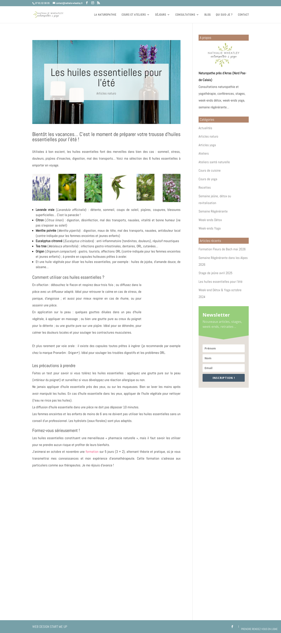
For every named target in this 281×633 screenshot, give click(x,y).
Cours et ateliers (134, 14)
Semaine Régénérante (213, 211)
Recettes (205, 187)
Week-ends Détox (210, 220)
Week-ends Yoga (210, 228)
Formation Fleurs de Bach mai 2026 (222, 249)
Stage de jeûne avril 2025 (215, 273)
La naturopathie (105, 14)
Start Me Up (58, 626)
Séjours (160, 14)
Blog (207, 14)
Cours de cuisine (210, 170)
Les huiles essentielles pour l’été (220, 281)
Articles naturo (106, 93)
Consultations (185, 14)
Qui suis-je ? (224, 14)
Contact (243, 14)
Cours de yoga (208, 179)
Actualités (205, 128)
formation (92, 451)
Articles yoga (207, 145)
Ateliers (204, 153)
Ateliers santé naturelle (214, 162)
